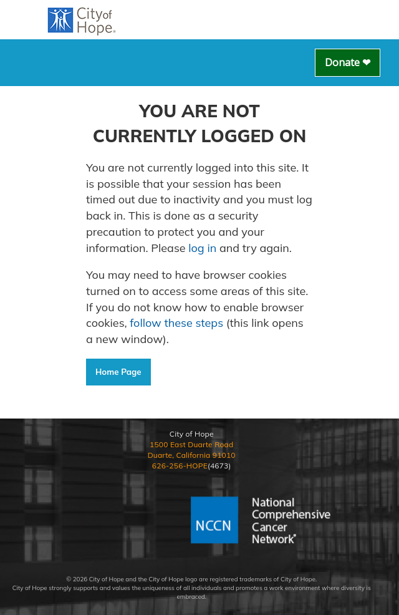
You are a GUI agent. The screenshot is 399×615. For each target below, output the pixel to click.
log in (202, 248)
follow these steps (176, 323)
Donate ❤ (347, 62)
